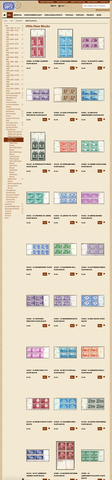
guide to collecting (78, 2)
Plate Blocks (19, 21)
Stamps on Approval (47, 2)
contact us (104, 2)
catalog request (62, 2)
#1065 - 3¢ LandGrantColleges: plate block (93, 475)
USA (11, 21)
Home (5, 21)
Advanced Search (103, 10)
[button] (49, 68)
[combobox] (96, 6)
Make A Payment (92, 2)
